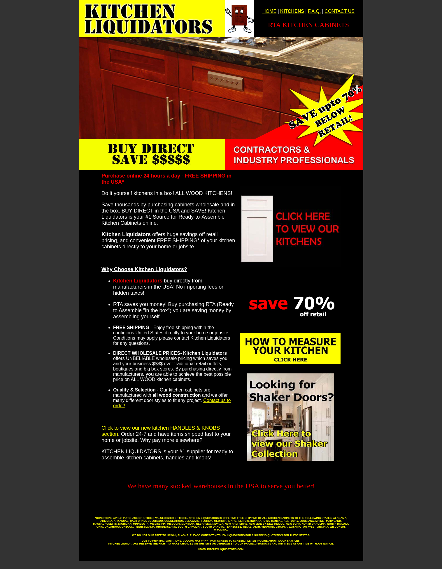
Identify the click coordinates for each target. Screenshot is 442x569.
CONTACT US (340, 11)
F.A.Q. (314, 11)
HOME (269, 11)
